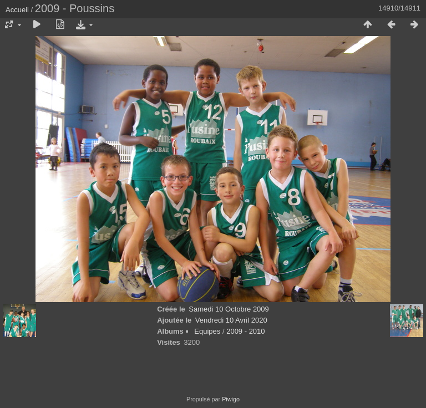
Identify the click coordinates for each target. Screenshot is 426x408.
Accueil (17, 10)
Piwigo (231, 399)
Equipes (207, 331)
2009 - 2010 (245, 331)
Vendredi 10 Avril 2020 (231, 320)
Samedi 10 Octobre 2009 (229, 309)
